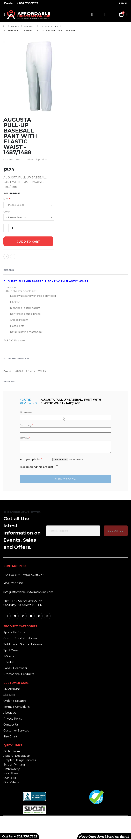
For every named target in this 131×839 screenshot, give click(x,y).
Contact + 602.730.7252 (21, 3)
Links (122, 3)
